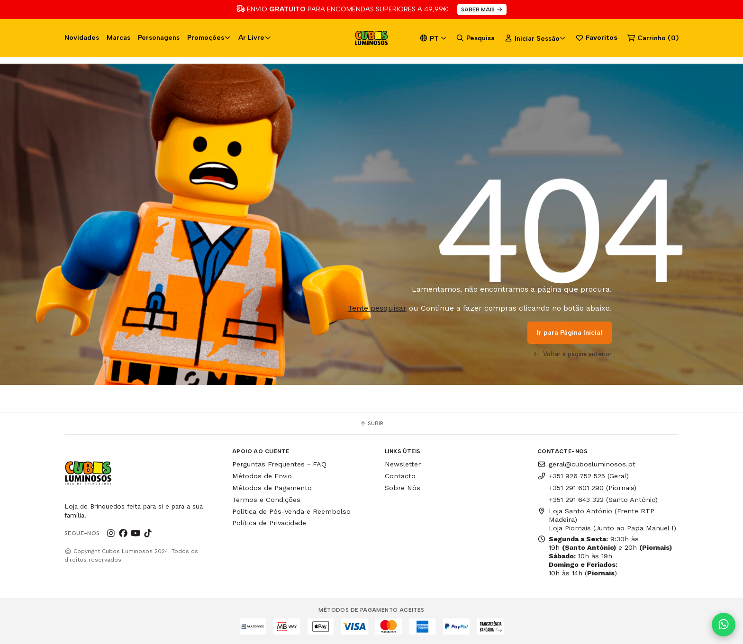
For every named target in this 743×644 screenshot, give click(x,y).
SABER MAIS (482, 9)
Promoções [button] (209, 37)
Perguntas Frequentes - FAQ (279, 464)
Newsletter (403, 464)
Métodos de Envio (262, 476)
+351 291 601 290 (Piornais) (592, 488)
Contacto (400, 476)
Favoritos (596, 38)
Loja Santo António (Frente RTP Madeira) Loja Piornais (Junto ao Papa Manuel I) (606, 519)
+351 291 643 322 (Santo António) (603, 499)
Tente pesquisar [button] (377, 308)
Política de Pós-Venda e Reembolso (291, 511)
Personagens (159, 37)
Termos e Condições (266, 499)
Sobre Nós (402, 488)
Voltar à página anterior (572, 354)
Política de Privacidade (269, 523)
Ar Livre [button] (254, 37)
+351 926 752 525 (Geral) (583, 476)
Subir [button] (371, 423)
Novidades (81, 37)
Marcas (118, 37)
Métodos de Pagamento (272, 488)
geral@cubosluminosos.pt (586, 464)
